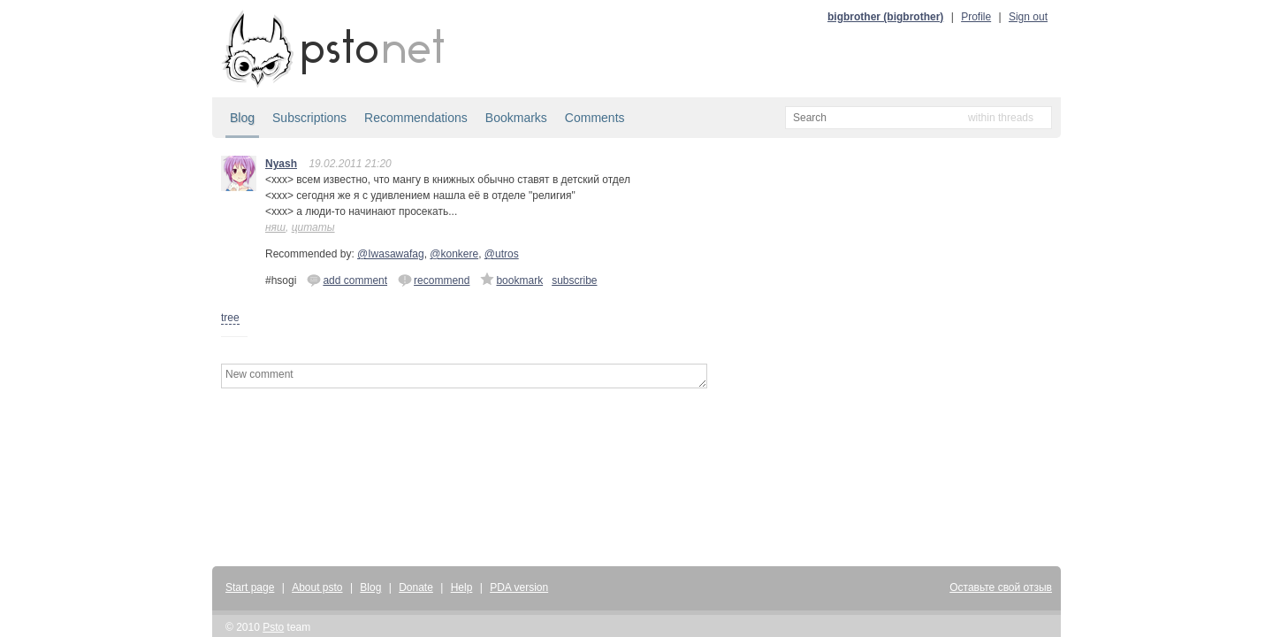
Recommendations (416, 118)
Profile (976, 17)
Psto (273, 627)
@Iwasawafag (390, 254)
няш (275, 227)
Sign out (1028, 17)
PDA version (519, 587)
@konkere (454, 254)
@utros (501, 254)
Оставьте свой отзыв (1000, 587)
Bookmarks (516, 118)
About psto (317, 587)
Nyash (281, 163)
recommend (433, 279)
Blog (242, 118)
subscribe (574, 280)
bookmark (511, 279)
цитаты (313, 227)
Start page (249, 587)
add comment (347, 279)
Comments (595, 118)
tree (230, 317)
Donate (416, 587)
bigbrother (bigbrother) (885, 17)
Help (462, 587)
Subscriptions (309, 118)
